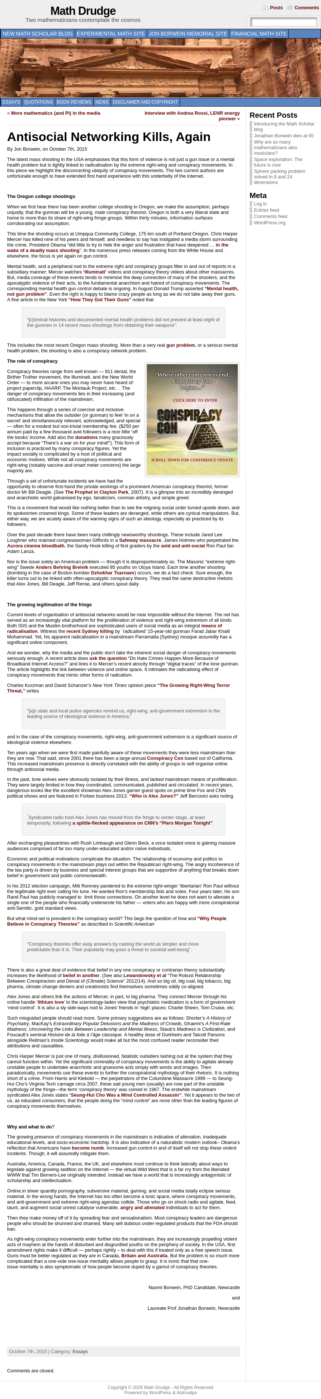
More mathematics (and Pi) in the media (55, 113)
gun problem (180, 345)
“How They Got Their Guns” (99, 299)
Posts (276, 7)
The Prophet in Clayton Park (96, 492)
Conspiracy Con (165, 758)
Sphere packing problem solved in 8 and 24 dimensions (279, 176)
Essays (11, 102)
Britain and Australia (144, 1255)
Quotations (38, 102)
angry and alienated (142, 1207)
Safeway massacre (140, 540)
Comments (307, 7)
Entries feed (266, 210)
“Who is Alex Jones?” (153, 796)
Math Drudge (83, 10)
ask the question (108, 658)
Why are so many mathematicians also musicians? (275, 147)
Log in (260, 204)
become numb (88, 1148)
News (102, 102)
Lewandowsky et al (145, 975)
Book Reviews (74, 102)
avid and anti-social (183, 545)
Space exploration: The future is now (278, 162)
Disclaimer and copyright (145, 102)
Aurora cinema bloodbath (35, 545)
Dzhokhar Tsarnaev (112, 573)
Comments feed (270, 216)
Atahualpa (186, 1392)
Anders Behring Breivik (62, 567)
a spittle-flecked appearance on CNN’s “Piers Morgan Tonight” (142, 823)
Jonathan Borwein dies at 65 (284, 135)
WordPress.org (269, 222)
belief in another (81, 975)
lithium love (51, 1002)
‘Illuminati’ (95, 272)
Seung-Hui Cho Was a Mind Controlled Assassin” (126, 1095)
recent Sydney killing (90, 631)
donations (86, 437)
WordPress (160, 1392)
